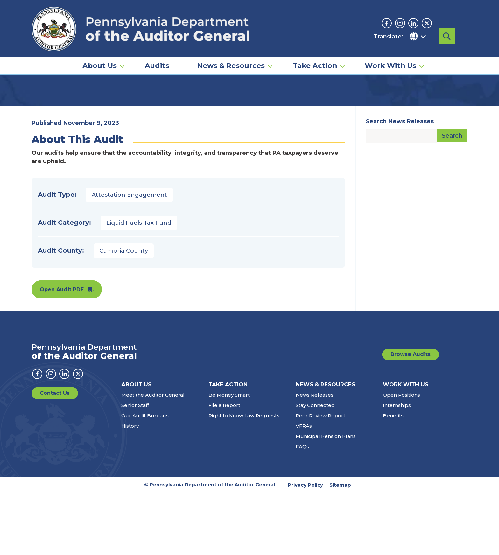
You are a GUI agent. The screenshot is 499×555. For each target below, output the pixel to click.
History (130, 488)
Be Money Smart (229, 458)
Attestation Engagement (129, 257)
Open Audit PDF (62, 352)
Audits (157, 53)
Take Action (315, 53)
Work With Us (390, 53)
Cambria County (123, 313)
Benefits (393, 478)
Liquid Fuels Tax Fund (138, 285)
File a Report (224, 468)
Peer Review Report (320, 478)
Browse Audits (410, 417)
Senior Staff (135, 468)
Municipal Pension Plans (326, 499)
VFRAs (304, 488)
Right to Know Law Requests (243, 478)
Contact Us (55, 456)
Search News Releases (400, 184)
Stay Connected (315, 468)
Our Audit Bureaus (145, 478)
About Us (99, 53)
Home (41, 96)
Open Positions (401, 458)
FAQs (302, 509)
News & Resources (231, 53)
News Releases (315, 458)
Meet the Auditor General (153, 458)
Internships (397, 468)
